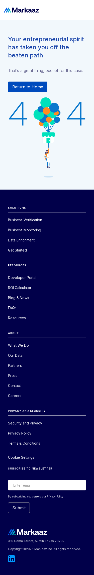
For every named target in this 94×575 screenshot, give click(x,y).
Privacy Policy (19, 433)
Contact (14, 385)
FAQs (12, 308)
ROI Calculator (19, 287)
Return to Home (27, 86)
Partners (15, 365)
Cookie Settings (21, 457)
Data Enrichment (21, 240)
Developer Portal (22, 277)
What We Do (18, 345)
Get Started (17, 250)
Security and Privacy (25, 423)
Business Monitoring (24, 230)
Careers (14, 395)
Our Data (15, 355)
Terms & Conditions (24, 443)
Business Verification (25, 220)
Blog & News (18, 298)
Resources (17, 318)
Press (12, 375)
